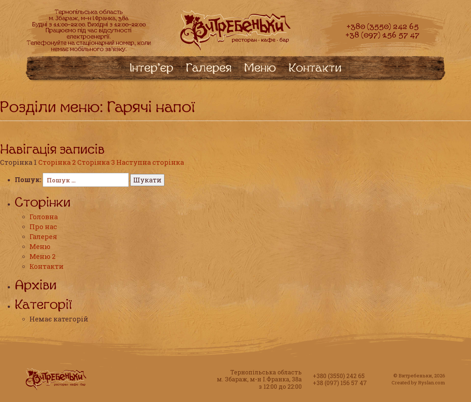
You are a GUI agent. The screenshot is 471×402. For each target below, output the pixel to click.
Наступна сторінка (150, 162)
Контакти (46, 266)
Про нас (43, 226)
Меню (39, 246)
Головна (43, 216)
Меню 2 (42, 256)
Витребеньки (415, 375)
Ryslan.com (431, 382)
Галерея (43, 236)
